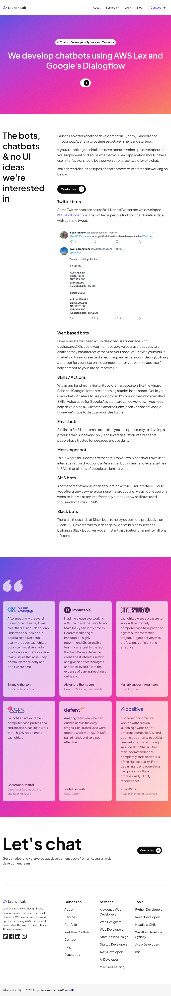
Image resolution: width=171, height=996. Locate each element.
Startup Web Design (114, 937)
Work (128, 7)
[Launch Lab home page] (14, 8)
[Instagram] (24, 936)
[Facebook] (11, 936)
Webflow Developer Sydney (149, 934)
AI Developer (109, 959)
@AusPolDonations (72, 215)
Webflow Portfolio (77, 932)
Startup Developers (113, 944)
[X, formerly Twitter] (5, 936)
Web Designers (110, 922)
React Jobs (72, 954)
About (97, 7)
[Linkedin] (17, 936)
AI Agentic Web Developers (111, 911)
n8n (137, 952)
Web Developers (111, 929)
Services (112, 7)
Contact (70, 939)
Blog (140, 7)
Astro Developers (147, 944)
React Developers (147, 917)
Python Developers (148, 909)
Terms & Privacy (61, 989)
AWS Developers (112, 952)
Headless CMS (145, 924)
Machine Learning (112, 967)
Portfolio (70, 924)
